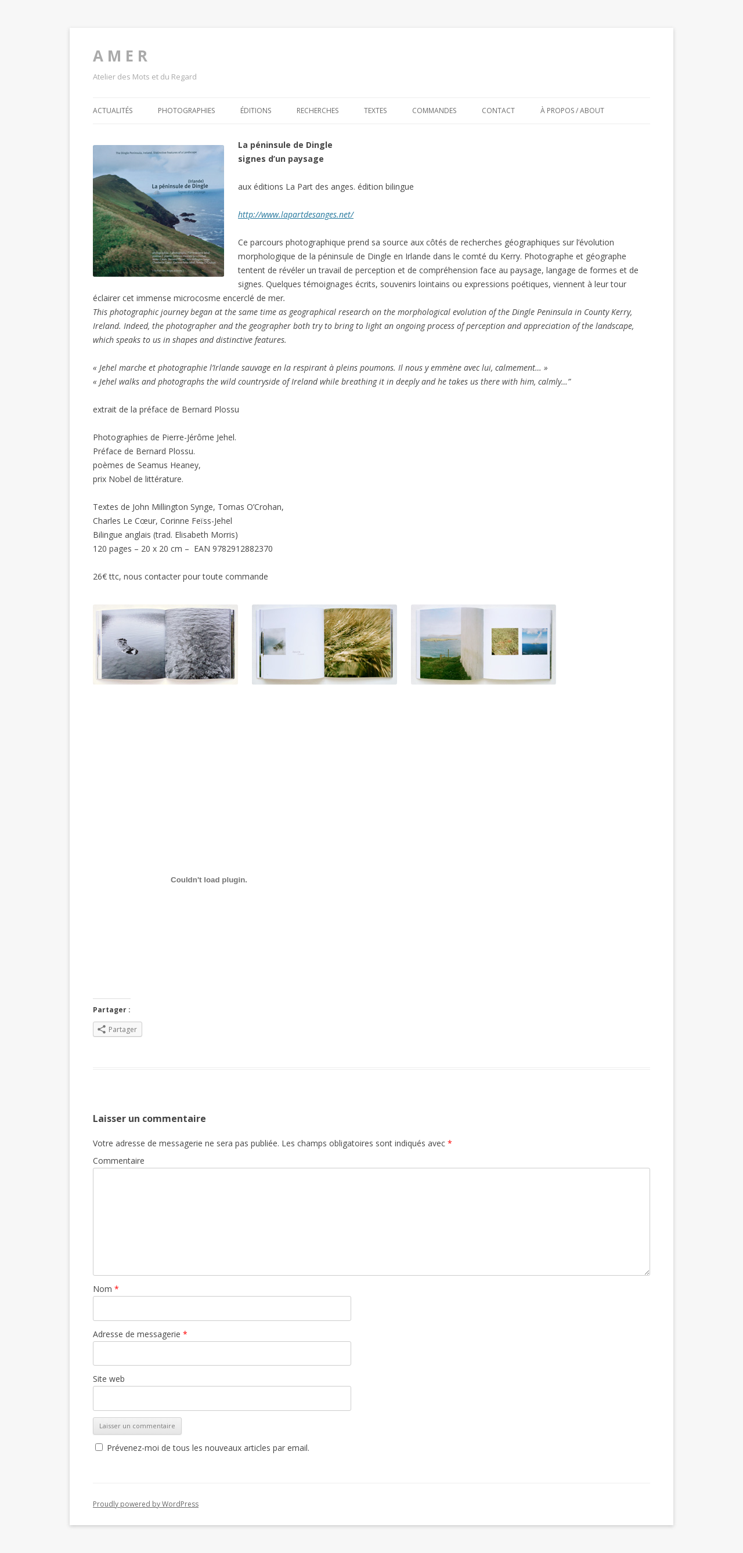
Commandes (434, 110)
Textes (375, 110)
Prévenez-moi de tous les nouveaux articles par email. (208, 1447)
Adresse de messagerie (140, 1334)
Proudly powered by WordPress (146, 1504)
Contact (498, 110)
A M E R (120, 55)
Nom (106, 1288)
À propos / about (572, 110)
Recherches (317, 110)
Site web (109, 1378)
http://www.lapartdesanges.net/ (296, 214)
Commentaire (119, 1160)
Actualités (112, 110)
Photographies (186, 110)
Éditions (255, 110)
